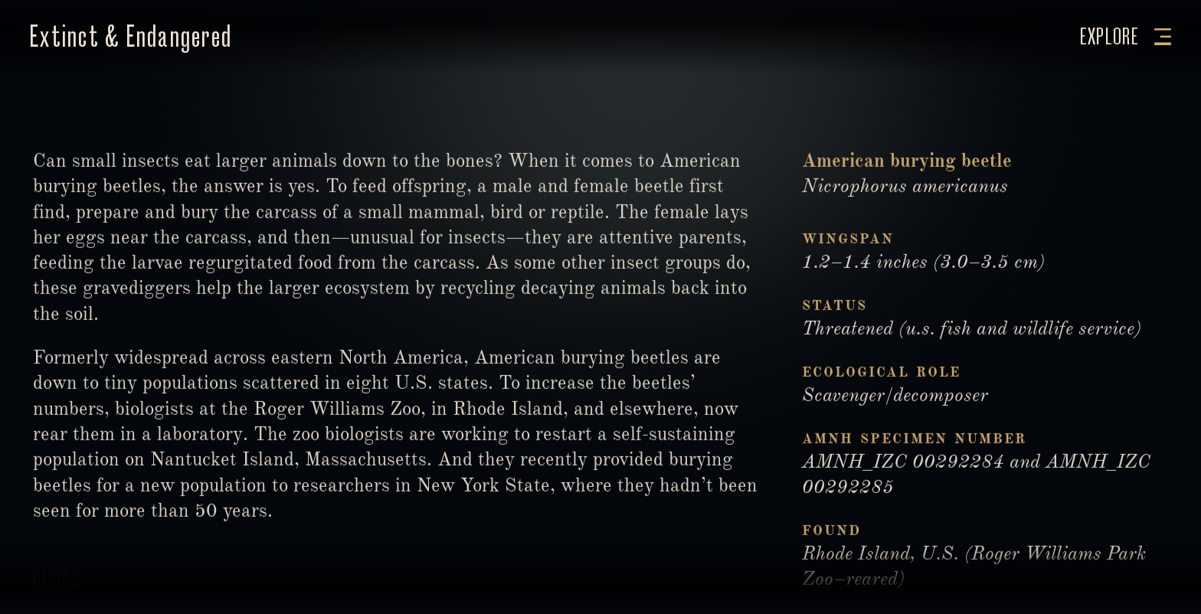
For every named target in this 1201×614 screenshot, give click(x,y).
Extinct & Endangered (130, 36)
